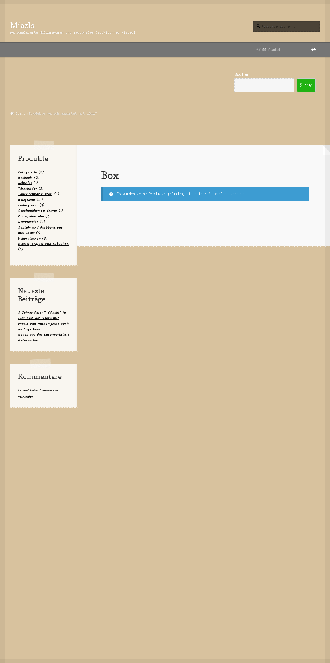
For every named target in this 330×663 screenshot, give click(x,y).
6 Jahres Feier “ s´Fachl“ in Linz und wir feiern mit (42, 315)
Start (21, 113)
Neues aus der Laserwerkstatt (43, 334)
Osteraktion (28, 340)
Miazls (22, 25)
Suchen (242, 74)
